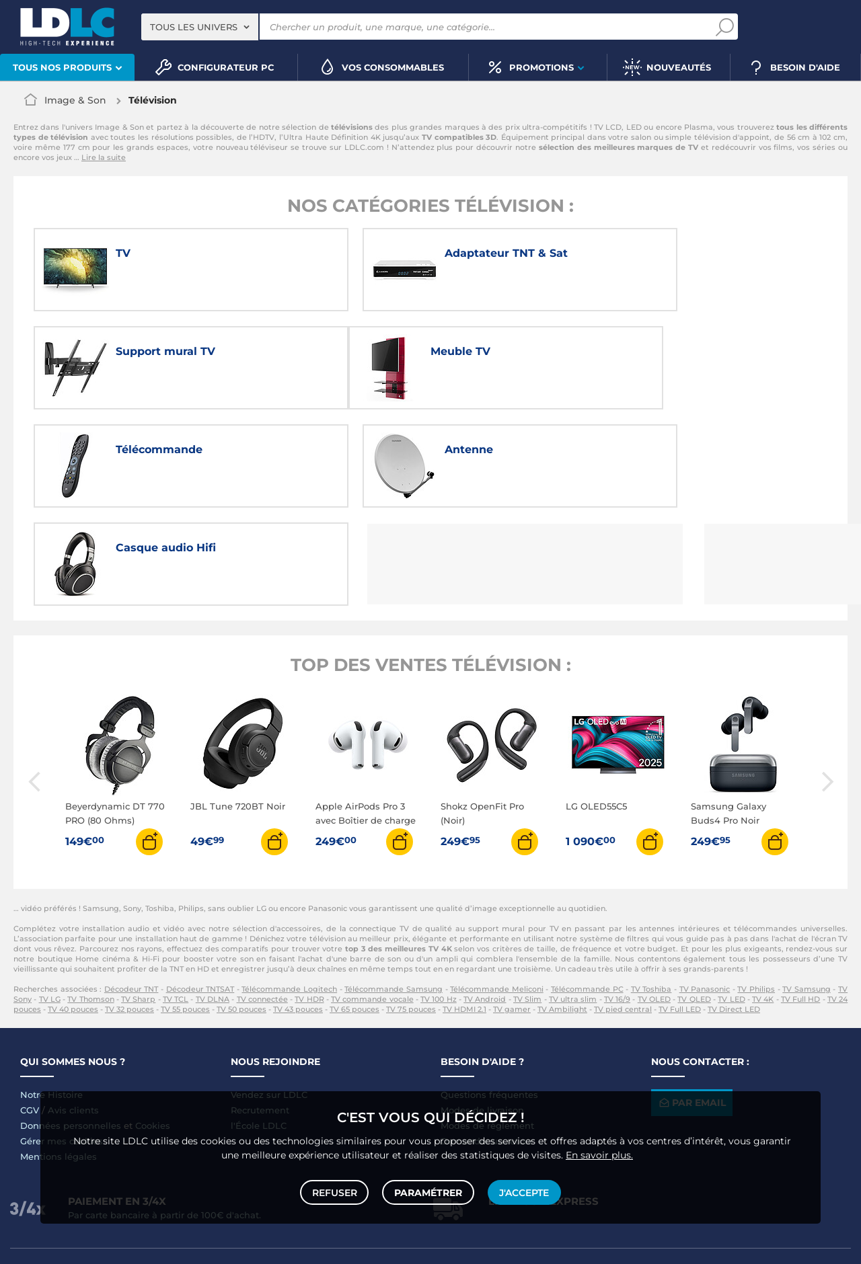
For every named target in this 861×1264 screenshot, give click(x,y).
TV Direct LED (734, 913)
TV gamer (512, 913)
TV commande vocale (372, 903)
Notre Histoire (51, 999)
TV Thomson (90, 903)
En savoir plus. (599, 1153)
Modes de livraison (482, 1014)
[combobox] (199, 26)
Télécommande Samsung (393, 893)
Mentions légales (58, 1061)
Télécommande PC (587, 893)
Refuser (335, 1191)
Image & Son (75, 100)
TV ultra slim (573, 903)
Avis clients (73, 1014)
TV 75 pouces (411, 913)
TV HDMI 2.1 (464, 913)
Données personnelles (70, 1030)
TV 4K (763, 903)
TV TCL (175, 903)
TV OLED (654, 903)
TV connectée (262, 903)
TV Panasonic (705, 893)
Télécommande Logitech (289, 893)
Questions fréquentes (489, 999)
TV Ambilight (562, 913)
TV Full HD (801, 903)
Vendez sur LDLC (269, 999)
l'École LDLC (259, 1030)
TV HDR (309, 903)
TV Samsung (806, 893)
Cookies (152, 1030)
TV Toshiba (651, 893)
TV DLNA (212, 903)
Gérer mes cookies (61, 1045)
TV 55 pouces (185, 913)
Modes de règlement (487, 1030)
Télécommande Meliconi (497, 893)
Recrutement (260, 1014)
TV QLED (693, 903)
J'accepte (523, 1191)
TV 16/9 (617, 903)
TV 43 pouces (298, 913)
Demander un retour (487, 1045)
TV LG (50, 903)
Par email (691, 1007)
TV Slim (527, 903)
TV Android (484, 903)
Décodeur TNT (131, 893)
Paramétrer (428, 1191)
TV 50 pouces (241, 913)
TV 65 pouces (354, 913)
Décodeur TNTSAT (200, 893)
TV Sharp (138, 903)
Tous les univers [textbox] (193, 27)
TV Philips (756, 893)
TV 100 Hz (438, 903)
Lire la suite (103, 157)
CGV (29, 1014)
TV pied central (623, 913)
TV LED (731, 903)
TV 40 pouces (73, 913)
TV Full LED (680, 913)
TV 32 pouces (129, 913)
